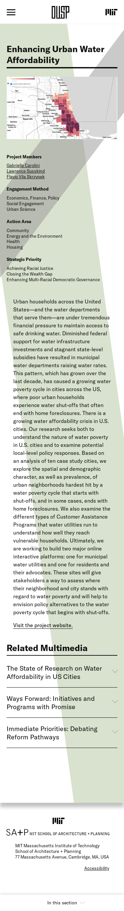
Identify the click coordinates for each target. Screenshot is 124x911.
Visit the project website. (43, 625)
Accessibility (96, 868)
